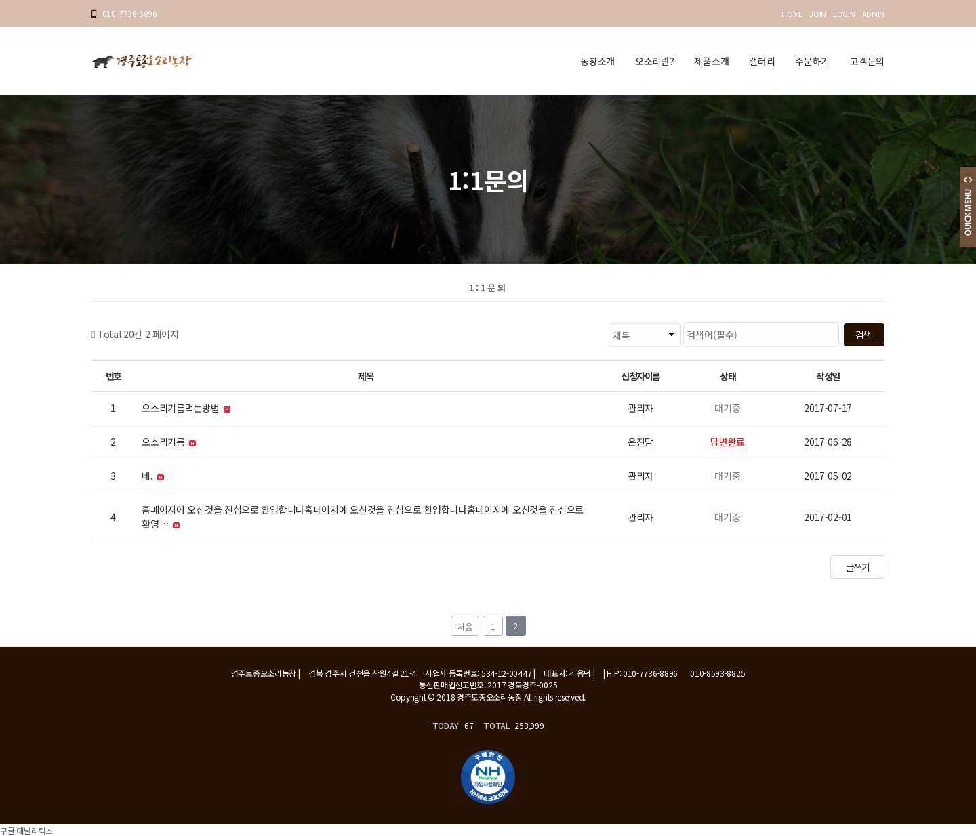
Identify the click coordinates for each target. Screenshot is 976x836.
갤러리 (762, 61)
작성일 (828, 376)
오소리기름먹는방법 (186, 408)
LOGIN (844, 13)
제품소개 (711, 61)
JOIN (817, 13)
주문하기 (812, 61)
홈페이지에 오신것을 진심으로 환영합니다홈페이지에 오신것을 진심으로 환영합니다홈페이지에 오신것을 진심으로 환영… (363, 516)
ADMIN (873, 13)
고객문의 (867, 61)
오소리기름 (169, 441)
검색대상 (178, 322)
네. (153, 475)
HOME (791, 13)
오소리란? (654, 61)
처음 (465, 626)
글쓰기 (858, 567)
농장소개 (597, 61)
